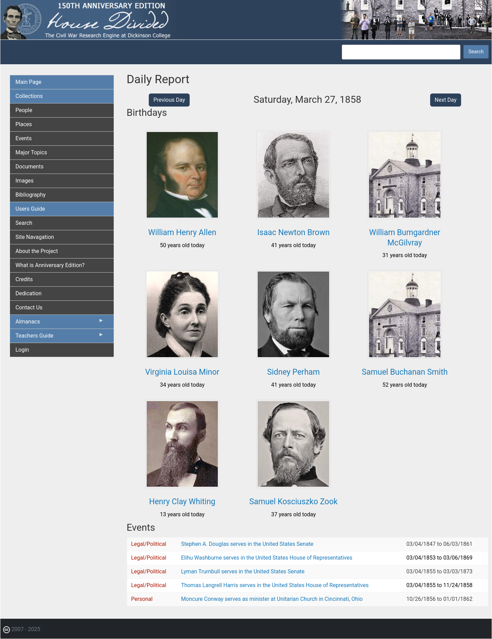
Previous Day (169, 100)
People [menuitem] (23, 110)
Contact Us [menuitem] (29, 307)
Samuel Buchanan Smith (405, 372)
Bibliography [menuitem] (30, 194)
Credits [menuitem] (24, 279)
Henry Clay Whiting (182, 501)
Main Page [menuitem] (28, 82)
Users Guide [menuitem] (30, 209)
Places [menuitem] (23, 124)
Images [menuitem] (24, 180)
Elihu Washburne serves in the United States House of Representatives (267, 557)
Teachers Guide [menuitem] (60, 337)
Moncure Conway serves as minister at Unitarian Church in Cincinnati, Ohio (272, 599)
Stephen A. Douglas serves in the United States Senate (247, 544)
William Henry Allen (182, 232)
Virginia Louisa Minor (182, 372)
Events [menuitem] (23, 138)
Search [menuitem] (23, 223)
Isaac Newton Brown (293, 232)
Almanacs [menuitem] (60, 323)
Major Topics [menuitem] (31, 152)
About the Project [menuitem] (36, 251)
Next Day (446, 100)
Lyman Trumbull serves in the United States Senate (242, 571)
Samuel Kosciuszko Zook (293, 501)
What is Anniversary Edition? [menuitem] (50, 265)
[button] (182, 216)
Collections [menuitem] (29, 96)
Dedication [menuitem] (28, 293)
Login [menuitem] (22, 349)
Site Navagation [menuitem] (34, 237)
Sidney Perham (293, 372)
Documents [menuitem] (29, 166)
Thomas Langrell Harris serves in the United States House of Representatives (275, 585)
